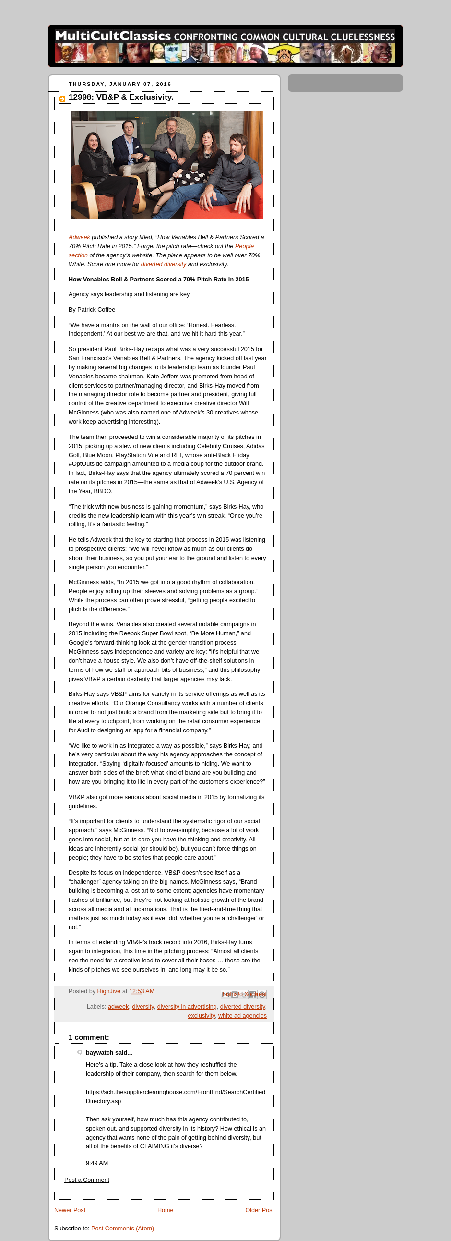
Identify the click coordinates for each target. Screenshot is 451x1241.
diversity (143, 1006)
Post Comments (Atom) (122, 1228)
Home (165, 1210)
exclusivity (201, 1015)
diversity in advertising (187, 1006)
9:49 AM (97, 1163)
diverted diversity (164, 264)
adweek (118, 1006)
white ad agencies (242, 1015)
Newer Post (69, 1210)
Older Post (259, 1210)
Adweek (79, 237)
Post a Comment (86, 1180)
